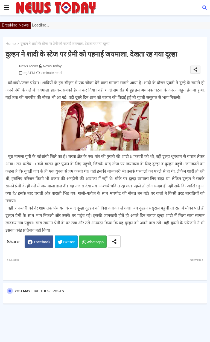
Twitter (69, 242)
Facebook (42, 242)
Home (10, 44)
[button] (204, 7)
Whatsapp (95, 242)
